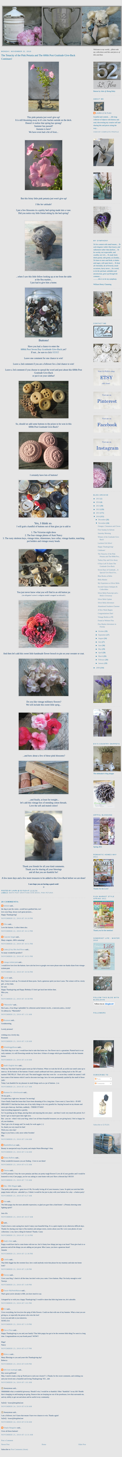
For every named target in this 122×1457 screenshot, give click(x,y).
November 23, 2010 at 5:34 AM (16, 1152)
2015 (98, 499)
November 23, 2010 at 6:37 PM (16, 1348)
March (100, 656)
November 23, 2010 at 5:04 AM (16, 1139)
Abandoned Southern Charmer (109, 606)
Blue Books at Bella (105, 576)
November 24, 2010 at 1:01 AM (16, 1382)
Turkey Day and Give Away (108, 560)
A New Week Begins (105, 610)
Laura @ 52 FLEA (104, 113)
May (100, 649)
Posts (98, 1079)
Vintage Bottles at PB (105, 617)
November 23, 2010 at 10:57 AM (17, 1217)
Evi (5, 1309)
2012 (98, 509)
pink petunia (47, 893)
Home (44, 1444)
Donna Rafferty (9, 1158)
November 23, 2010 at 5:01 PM (16, 1303)
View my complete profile (106, 132)
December (102, 520)
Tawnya (6, 1275)
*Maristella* (8, 1005)
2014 (98, 502)
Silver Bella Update (105, 599)
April (100, 653)
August (101, 638)
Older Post (82, 1444)
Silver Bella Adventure (106, 603)
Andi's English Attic (11, 1065)
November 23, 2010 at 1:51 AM (16, 1014)
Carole (6, 978)
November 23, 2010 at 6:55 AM (16, 1165)
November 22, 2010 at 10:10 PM (17, 918)
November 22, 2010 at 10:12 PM (17, 931)
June (100, 645)
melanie (6, 906)
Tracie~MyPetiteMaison (12, 1291)
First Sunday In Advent (106, 530)
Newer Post (5, 1444)
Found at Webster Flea (106, 621)
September (102, 635)
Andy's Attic (8, 1241)
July (100, 642)
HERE (55, 352)
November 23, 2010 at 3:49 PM (16, 1285)
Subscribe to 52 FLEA (101, 1125)
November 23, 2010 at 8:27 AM (16, 1196)
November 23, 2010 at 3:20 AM (16, 1041)
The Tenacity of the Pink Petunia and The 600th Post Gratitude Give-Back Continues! (38, 57)
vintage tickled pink (11, 962)
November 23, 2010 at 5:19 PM (16, 1324)
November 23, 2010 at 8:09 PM (16, 1364)
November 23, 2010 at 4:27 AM (16, 1087)
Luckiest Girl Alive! (105, 543)
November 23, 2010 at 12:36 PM (17, 1254)
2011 (98, 513)
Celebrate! (101, 550)
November (102, 523)
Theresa (6, 1170)
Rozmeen (7, 1020)
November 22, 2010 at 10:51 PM (17, 944)
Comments (100, 1083)
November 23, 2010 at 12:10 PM (17, 1235)
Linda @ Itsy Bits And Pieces (14, 949)
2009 (98, 668)
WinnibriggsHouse (10, 1047)
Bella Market (102, 580)
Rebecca (7, 1354)
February (101, 660)
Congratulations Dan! (105, 613)
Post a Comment (7, 1440)
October (101, 631)
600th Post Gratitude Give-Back (24, 893)
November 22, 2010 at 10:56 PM (17, 972)
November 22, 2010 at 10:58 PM (17, 999)
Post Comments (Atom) (19, 1449)
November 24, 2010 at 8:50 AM (16, 1406)
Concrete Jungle (9, 937)
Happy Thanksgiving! (105, 547)
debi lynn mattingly (11, 1370)
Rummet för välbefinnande (13, 1092)
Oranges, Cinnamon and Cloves (109, 526)
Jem (5, 1201)
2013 (98, 506)
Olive (6, 924)
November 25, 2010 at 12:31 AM (17, 1435)
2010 (98, 516)
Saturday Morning (104, 533)
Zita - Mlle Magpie (10, 1186)
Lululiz (6, 1259)
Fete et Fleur (8, 1330)
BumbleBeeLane (10, 1145)
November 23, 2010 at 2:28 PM (16, 1269)
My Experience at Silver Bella (108, 583)
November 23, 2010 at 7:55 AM (16, 1180)
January (101, 663)
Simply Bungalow (10, 1428)
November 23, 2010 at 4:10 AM (16, 1060)
